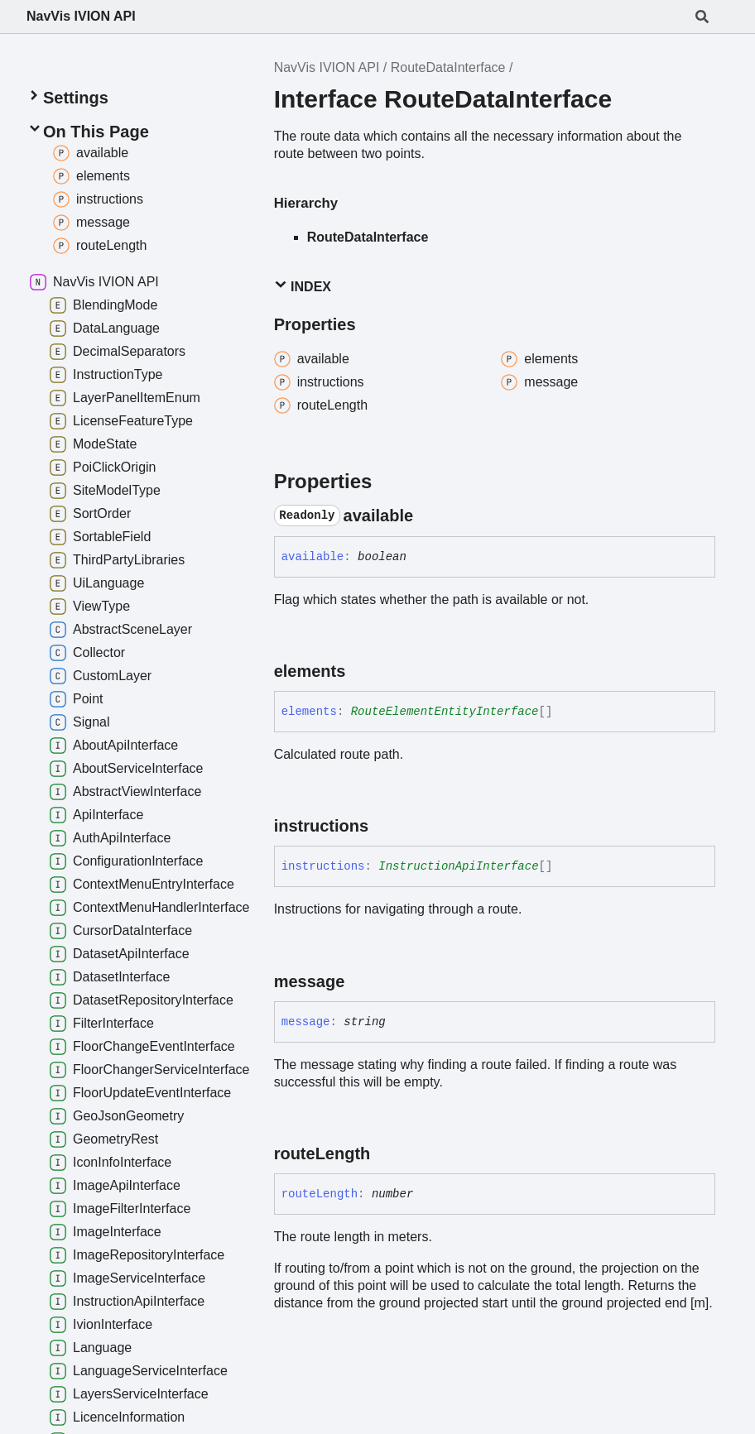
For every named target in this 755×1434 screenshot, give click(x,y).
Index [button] (302, 286)
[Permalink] (428, 515)
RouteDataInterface (448, 67)
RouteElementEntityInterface (445, 711)
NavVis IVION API (81, 16)
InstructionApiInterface (458, 866)
